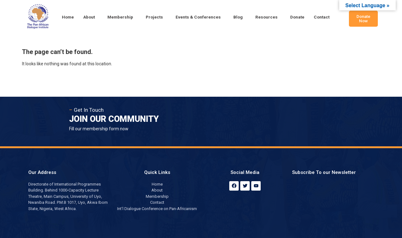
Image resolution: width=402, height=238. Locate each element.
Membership (120, 16)
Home (68, 16)
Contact (321, 16)
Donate (297, 16)
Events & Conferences (198, 16)
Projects (154, 16)
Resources (266, 16)
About (89, 16)
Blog (238, 16)
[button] (91, 17)
